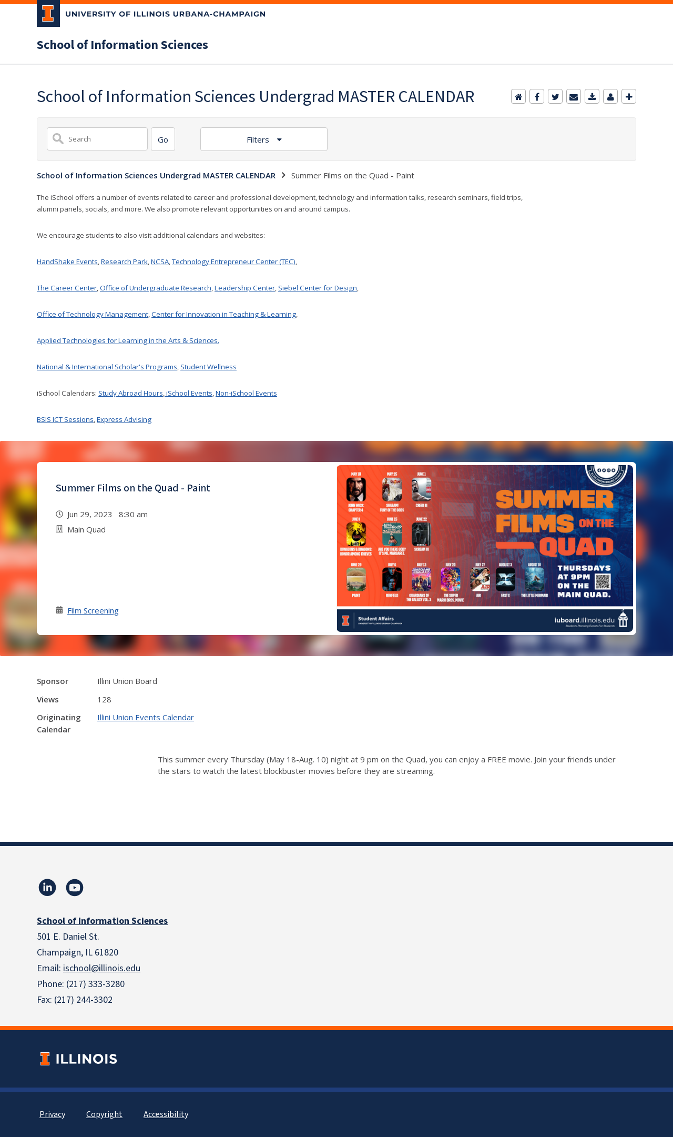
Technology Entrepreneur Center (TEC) (233, 261)
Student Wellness (208, 366)
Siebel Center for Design (317, 288)
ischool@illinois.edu (101, 968)
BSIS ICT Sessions (65, 419)
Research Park (124, 261)
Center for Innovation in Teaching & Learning (223, 314)
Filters (259, 139)
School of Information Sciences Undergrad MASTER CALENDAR (156, 175)
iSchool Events (188, 393)
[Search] (163, 139)
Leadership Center (245, 288)
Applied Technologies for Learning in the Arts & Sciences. (128, 340)
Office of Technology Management (92, 314)
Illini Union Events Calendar (145, 717)
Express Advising (124, 419)
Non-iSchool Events (246, 393)
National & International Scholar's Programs (107, 366)
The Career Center (67, 288)
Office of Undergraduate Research (155, 288)
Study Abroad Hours (130, 393)
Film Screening (93, 610)
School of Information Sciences (122, 45)
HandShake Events (67, 261)
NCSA (160, 261)
